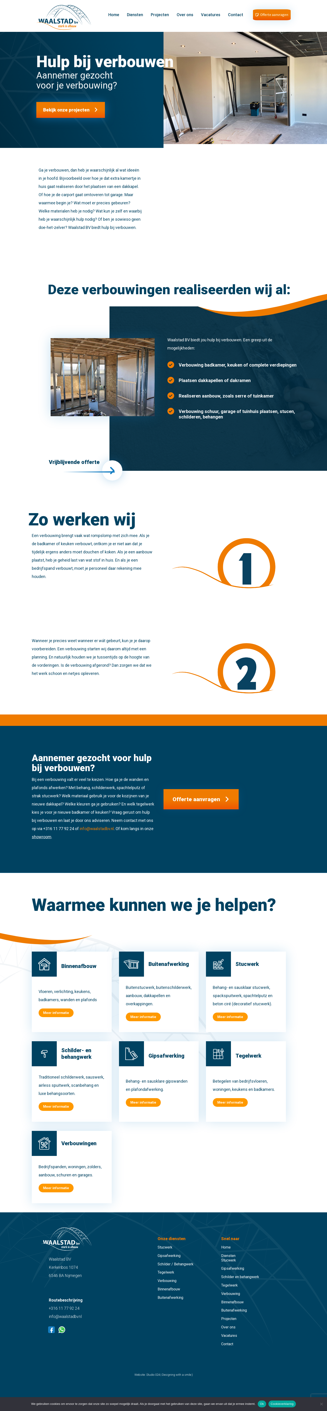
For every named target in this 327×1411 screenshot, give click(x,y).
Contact (236, 16)
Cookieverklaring (282, 1404)
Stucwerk (165, 1253)
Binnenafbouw (169, 1295)
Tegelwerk (166, 1278)
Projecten (160, 16)
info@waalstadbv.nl (97, 834)
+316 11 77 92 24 (64, 1314)
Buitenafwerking (170, 1303)
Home (114, 16)
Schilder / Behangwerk (175, 1270)
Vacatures (211, 16)
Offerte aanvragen (199, 805)
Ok (262, 1404)
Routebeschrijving (66, 1306)
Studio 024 (153, 1380)
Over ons (185, 16)
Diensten (135, 16)
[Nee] (321, 1404)
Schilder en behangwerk (240, 1283)
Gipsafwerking (169, 1261)
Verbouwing (167, 1286)
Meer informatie (56, 1019)
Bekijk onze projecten (66, 113)
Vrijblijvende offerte (76, 466)
